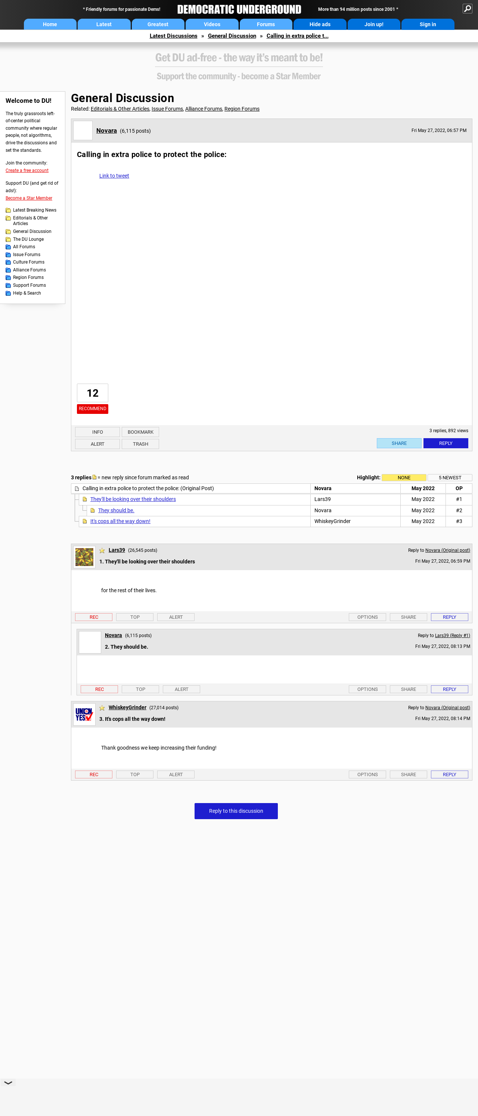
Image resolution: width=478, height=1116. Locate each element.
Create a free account (27, 170)
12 (93, 393)
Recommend (92, 408)
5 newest (450, 477)
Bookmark (140, 432)
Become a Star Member (29, 198)
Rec (94, 617)
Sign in (428, 24)
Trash (140, 444)
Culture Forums (28, 262)
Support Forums (29, 285)
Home (50, 24)
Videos (212, 24)
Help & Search (27, 293)
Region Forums (28, 277)
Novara (106, 130)
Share (399, 443)
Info (97, 432)
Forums (266, 24)
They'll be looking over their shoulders (133, 499)
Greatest (158, 24)
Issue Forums (26, 254)
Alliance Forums (29, 270)
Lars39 (117, 550)
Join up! (374, 24)
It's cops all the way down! (120, 521)
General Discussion (232, 36)
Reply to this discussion (236, 811)
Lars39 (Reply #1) (452, 635)
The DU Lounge (28, 239)
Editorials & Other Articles (30, 221)
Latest (104, 24)
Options (367, 617)
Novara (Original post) (447, 550)
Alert (98, 444)
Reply (446, 443)
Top (135, 617)
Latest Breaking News (34, 210)
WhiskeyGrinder (127, 707)
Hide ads (320, 24)
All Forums (24, 246)
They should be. (116, 510)
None (404, 477)
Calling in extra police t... (298, 36)
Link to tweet (114, 176)
